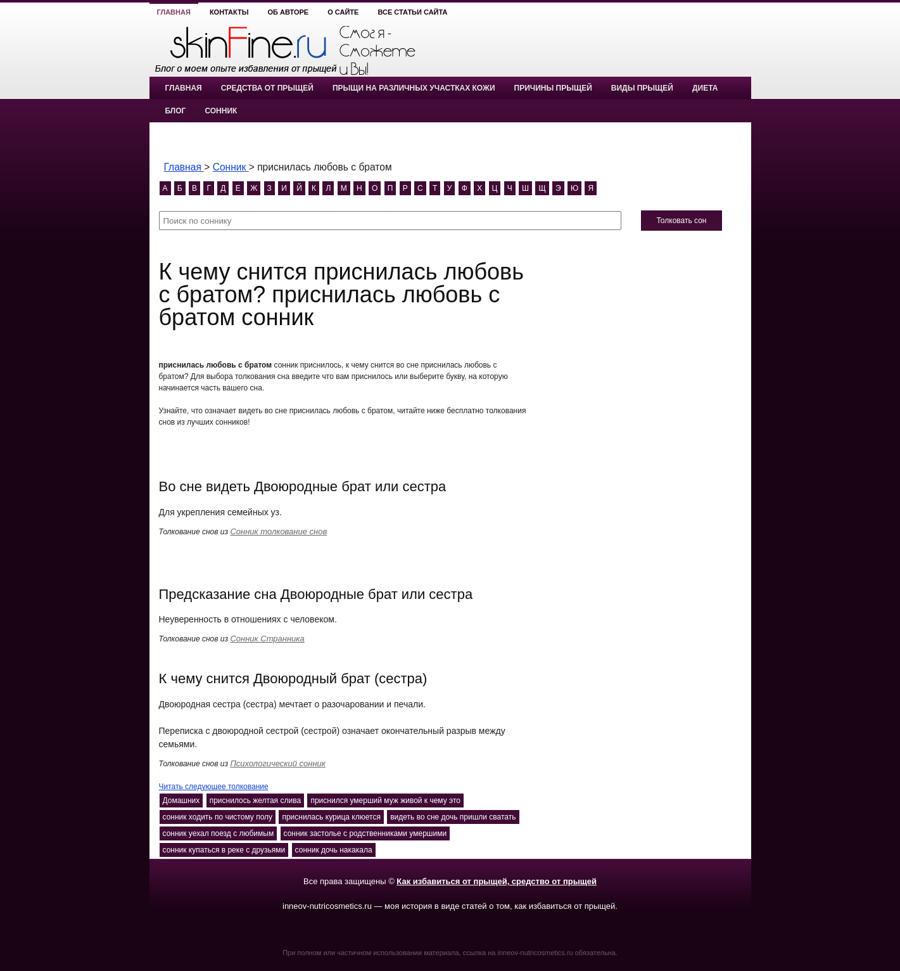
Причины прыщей (553, 88)
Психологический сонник (278, 763)
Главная (174, 12)
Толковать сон (681, 220)
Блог (175, 110)
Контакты (229, 12)
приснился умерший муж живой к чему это (385, 800)
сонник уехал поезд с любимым (218, 833)
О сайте (342, 12)
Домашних (181, 800)
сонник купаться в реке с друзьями (224, 850)
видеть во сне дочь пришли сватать (453, 817)
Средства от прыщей (267, 88)
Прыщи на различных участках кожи (414, 88)
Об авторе (288, 12)
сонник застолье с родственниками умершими (365, 833)
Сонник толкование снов (278, 531)
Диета (705, 88)
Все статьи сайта (412, 12)
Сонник (221, 110)
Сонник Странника (267, 638)
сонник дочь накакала (333, 850)
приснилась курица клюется (331, 817)
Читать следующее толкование (214, 786)
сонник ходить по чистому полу (218, 817)
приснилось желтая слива (255, 800)
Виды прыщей (642, 88)
